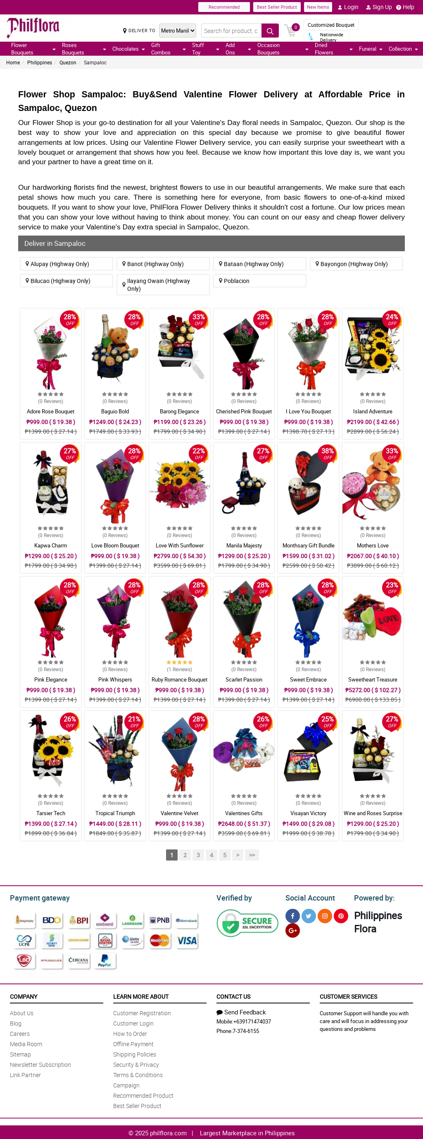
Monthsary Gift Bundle (309, 545)
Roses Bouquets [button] (84, 48)
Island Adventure (372, 411)
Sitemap (20, 1053)
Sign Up (379, 7)
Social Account (307, 897)
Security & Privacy (136, 1063)
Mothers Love (373, 545)
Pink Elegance (50, 679)
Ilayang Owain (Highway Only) (156, 284)
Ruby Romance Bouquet (179, 679)
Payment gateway (36, 897)
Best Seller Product (277, 7)
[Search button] (270, 31)
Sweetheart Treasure (372, 679)
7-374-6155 (246, 1029)
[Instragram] (325, 915)
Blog (15, 1022)
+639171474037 (252, 1020)
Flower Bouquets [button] (33, 48)
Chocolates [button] (128, 48)
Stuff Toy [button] (205, 48)
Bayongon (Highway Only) (352, 264)
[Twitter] (309, 915)
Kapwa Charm (50, 545)
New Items (318, 7)
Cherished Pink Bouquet (244, 411)
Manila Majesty (244, 545)
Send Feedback (241, 1011)
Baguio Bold (115, 411)
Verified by (233, 897)
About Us (21, 1012)
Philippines (39, 62)
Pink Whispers (115, 679)
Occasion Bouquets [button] (283, 48)
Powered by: (372, 897)
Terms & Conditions (138, 1074)
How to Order (130, 1032)
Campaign (126, 1084)
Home (13, 62)
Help (405, 7)
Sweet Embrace (308, 679)
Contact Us (233, 995)
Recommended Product (143, 1094)
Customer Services (348, 995)
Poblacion (234, 281)
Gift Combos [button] (168, 48)
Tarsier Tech (50, 813)
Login (348, 7)
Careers (20, 1032)
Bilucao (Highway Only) (58, 281)
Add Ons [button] (238, 48)
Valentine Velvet (179, 813)
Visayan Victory (308, 813)
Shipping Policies (134, 1053)
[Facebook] (292, 915)
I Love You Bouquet (308, 411)
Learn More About (141, 995)
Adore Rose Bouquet (50, 411)
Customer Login (133, 1022)
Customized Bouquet (331, 24)
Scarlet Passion (244, 679)
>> (252, 855)
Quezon (67, 62)
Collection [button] (403, 48)
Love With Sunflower (180, 545)
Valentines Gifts (244, 813)
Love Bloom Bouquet (115, 545)
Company (23, 995)
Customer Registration (142, 1012)
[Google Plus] (292, 929)
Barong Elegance (179, 411)
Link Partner (25, 1074)
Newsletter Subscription (40, 1063)
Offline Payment (133, 1043)
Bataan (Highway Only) (251, 264)
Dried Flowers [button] (334, 48)
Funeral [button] (371, 48)
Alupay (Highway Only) (57, 264)
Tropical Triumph (115, 813)
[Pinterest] (341, 915)
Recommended (224, 7)
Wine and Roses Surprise (373, 813)
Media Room (26, 1043)
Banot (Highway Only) (153, 264)
